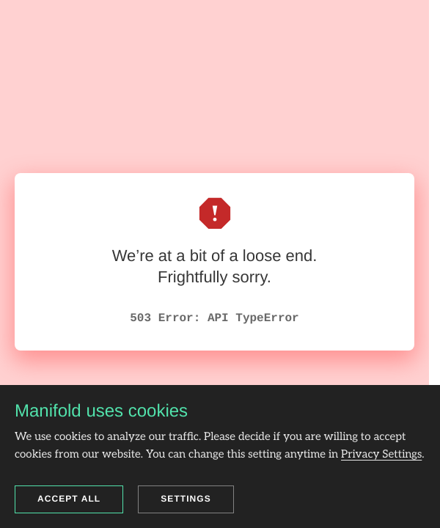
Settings (186, 499)
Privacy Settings (381, 454)
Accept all (68, 499)
